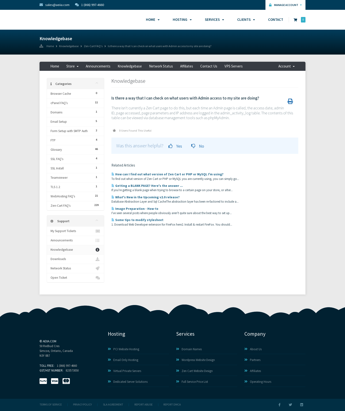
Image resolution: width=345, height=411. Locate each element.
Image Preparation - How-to (134, 209)
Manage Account (285, 5)
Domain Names (189, 349)
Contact (275, 19)
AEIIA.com (49, 341)
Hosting (181, 19)
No (197, 146)
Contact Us (208, 66)
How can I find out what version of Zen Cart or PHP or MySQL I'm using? (167, 174)
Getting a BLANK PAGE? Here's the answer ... (147, 186)
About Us (253, 349)
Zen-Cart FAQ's (93, 46)
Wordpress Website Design (195, 360)
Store (72, 66)
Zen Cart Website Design (194, 371)
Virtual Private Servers (124, 371)
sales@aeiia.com (54, 5)
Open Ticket (75, 278)
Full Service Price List (192, 382)
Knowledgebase (69, 46)
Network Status (161, 66)
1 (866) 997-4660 (89, 5)
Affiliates (186, 66)
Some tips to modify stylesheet (137, 220)
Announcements (98, 66)
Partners (252, 360)
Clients (245, 19)
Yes (175, 146)
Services (214, 19)
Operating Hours (257, 382)
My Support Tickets (75, 231)
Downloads (75, 259)
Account (286, 66)
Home (152, 19)
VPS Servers (233, 66)
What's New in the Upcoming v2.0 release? (145, 197)
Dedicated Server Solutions (128, 382)
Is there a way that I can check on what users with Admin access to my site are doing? (159, 46)
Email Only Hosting (123, 360)
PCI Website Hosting (123, 349)
